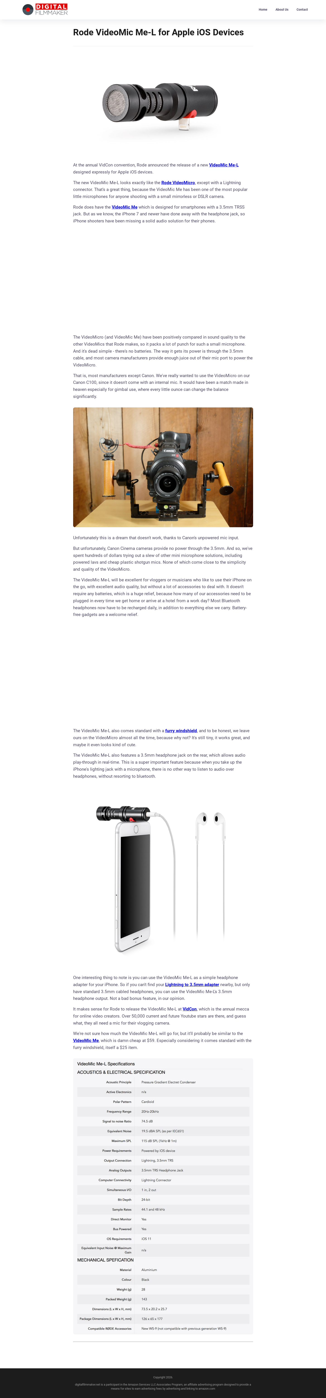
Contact (302, 10)
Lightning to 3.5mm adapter (192, 984)
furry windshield (181, 730)
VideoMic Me (124, 207)
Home (263, 10)
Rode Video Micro (178, 182)
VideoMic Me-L (224, 165)
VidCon (190, 1009)
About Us (282, 10)
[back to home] (45, 9)
